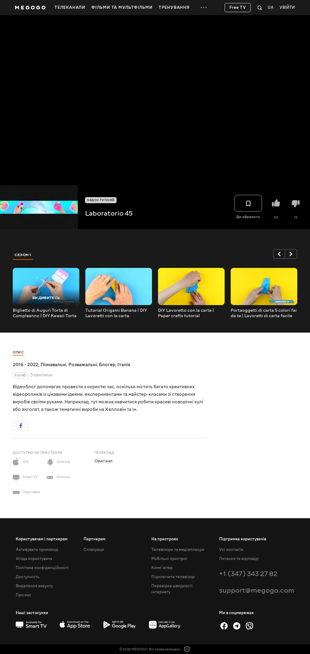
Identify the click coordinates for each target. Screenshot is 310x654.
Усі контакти (231, 549)
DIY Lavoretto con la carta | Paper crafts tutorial (186, 313)
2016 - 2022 (25, 365)
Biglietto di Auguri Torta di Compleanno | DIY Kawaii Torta (45, 313)
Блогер (107, 365)
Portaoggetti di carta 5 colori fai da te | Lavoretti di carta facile (264, 313)
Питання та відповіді (239, 558)
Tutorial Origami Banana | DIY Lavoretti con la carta (116, 313)
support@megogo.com (256, 590)
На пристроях (164, 539)
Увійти (287, 7)
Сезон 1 (23, 254)
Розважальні (82, 365)
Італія (123, 365)
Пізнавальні (53, 365)
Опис (18, 352)
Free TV (237, 7)
